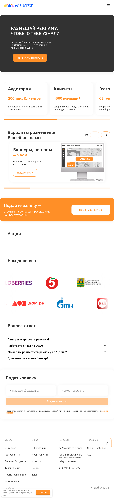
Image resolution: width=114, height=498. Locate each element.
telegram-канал (67, 461)
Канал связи (12, 481)
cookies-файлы (23, 490)
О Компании (39, 448)
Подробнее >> (25, 172)
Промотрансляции (15, 474)
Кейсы (35, 468)
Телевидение (12, 468)
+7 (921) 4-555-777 (69, 468)
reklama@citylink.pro (70, 455)
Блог (34, 474)
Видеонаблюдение (15, 461)
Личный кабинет (96, 448)
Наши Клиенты (40, 454)
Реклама (10, 488)
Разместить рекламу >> (30, 57)
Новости (36, 461)
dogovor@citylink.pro (70, 448)
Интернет (10, 448)
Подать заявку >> (91, 210)
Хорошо (43, 492)
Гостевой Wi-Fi (13, 454)
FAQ (89, 454)
